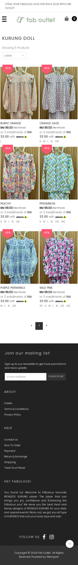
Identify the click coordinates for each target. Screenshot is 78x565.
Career (8, 403)
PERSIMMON (47, 204)
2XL (18, 221)
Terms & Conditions (16, 409)
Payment (9, 451)
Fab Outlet (44, 553)
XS (41, 306)
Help (8, 428)
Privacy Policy (12, 414)
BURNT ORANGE (10, 123)
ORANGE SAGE (49, 123)
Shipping (10, 462)
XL (52, 141)
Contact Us (11, 439)
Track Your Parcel (14, 468)
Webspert (53, 557)
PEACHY (5, 204)
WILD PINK (46, 288)
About (10, 392)
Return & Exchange (15, 456)
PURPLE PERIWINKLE (12, 288)
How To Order (12, 445)
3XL (57, 141)
